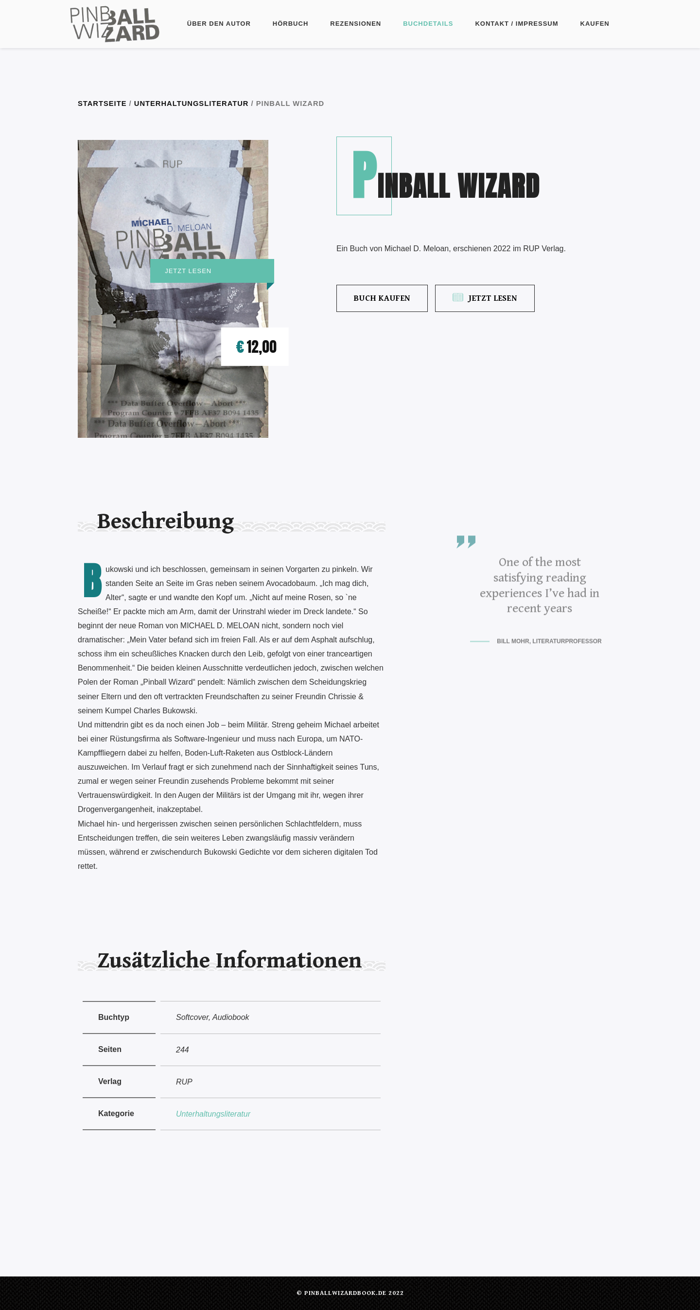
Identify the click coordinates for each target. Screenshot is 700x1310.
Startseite (102, 103)
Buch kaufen (382, 298)
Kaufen (595, 23)
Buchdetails (428, 23)
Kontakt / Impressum (516, 23)
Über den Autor (219, 23)
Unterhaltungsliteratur (191, 103)
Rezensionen (355, 23)
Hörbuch (290, 23)
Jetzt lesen (485, 298)
